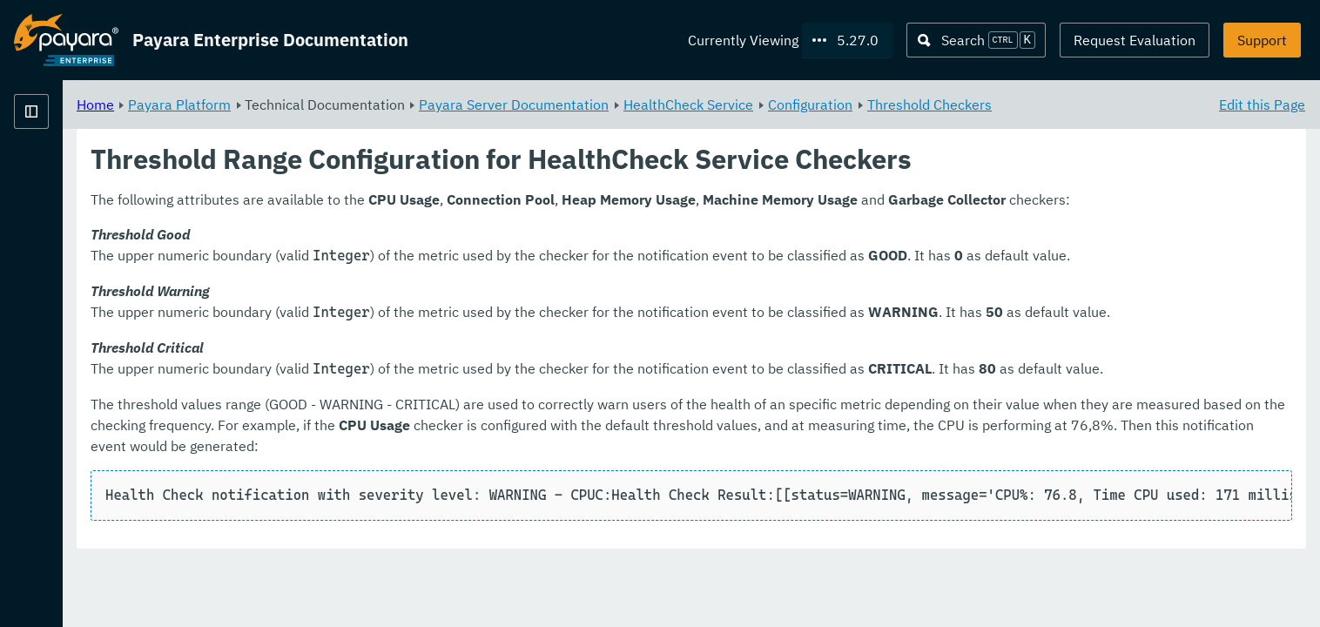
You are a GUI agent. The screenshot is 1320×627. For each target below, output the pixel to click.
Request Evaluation (1134, 40)
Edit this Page (1262, 104)
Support (1262, 40)
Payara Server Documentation (730, 104)
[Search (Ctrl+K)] (976, 40)
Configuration (1027, 104)
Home (312, 104)
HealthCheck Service (905, 104)
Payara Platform (396, 104)
